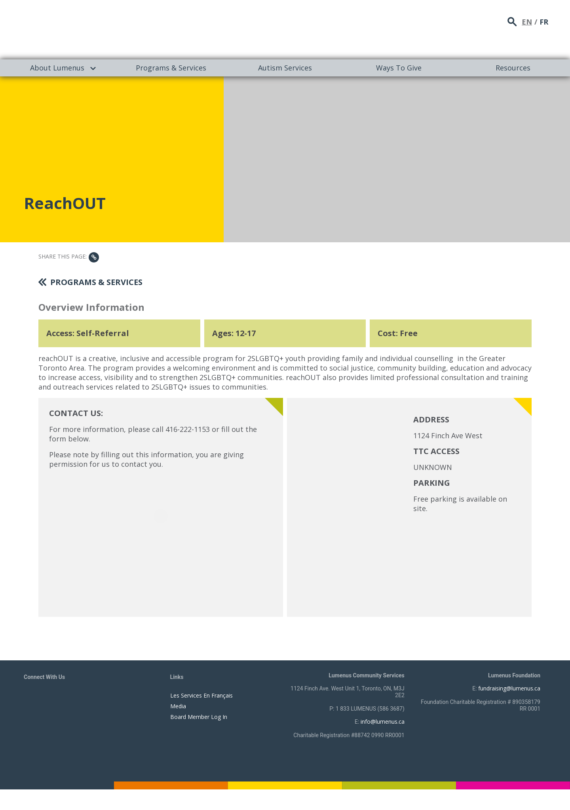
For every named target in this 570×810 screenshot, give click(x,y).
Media (178, 706)
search (512, 22)
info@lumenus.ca (383, 721)
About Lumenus (57, 67)
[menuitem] (57, 67)
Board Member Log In (198, 717)
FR (544, 22)
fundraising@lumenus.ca (509, 688)
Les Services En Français (201, 695)
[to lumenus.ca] (107, 28)
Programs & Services (171, 67)
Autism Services (285, 67)
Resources (513, 67)
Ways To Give (399, 67)
